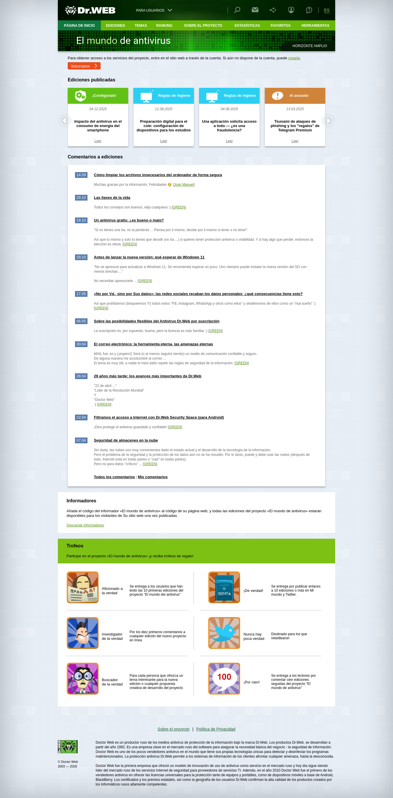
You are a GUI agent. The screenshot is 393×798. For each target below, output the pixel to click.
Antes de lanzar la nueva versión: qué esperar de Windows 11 (149, 257)
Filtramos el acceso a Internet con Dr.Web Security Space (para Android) (159, 417)
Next (328, 120)
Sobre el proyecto (174, 729)
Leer (97, 141)
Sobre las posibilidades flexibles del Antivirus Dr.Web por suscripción (156, 321)
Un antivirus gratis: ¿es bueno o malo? (129, 220)
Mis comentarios (153, 477)
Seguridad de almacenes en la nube (126, 440)
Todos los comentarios (114, 477)
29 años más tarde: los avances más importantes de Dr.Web (147, 376)
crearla (294, 58)
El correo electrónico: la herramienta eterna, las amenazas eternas (153, 344)
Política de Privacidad (215, 729)
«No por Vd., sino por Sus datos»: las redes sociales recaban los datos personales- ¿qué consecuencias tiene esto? (198, 294)
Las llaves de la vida (112, 197)
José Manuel (184, 185)
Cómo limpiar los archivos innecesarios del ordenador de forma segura (158, 175)
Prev (65, 120)
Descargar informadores (85, 525)
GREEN (179, 207)
